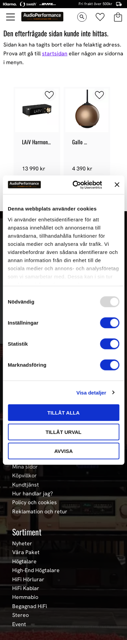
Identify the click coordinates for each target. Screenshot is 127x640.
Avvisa (63, 451)
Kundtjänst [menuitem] (25, 485)
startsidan (54, 53)
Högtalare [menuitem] (24, 562)
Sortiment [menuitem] (26, 531)
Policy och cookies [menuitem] (34, 502)
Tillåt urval (63, 432)
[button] (11, 17)
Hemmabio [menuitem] (25, 597)
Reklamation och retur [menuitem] (39, 512)
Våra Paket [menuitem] (26, 552)
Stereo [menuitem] (20, 615)
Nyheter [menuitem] (22, 544)
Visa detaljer (91, 392)
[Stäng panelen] (116, 184)
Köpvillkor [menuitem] (24, 476)
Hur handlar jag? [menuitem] (32, 494)
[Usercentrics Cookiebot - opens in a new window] (75, 184)
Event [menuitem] (19, 624)
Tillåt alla (63, 413)
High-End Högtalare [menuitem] (36, 570)
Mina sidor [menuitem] (25, 467)
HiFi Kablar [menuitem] (25, 588)
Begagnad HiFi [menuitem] (29, 606)
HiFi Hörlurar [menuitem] (28, 580)
